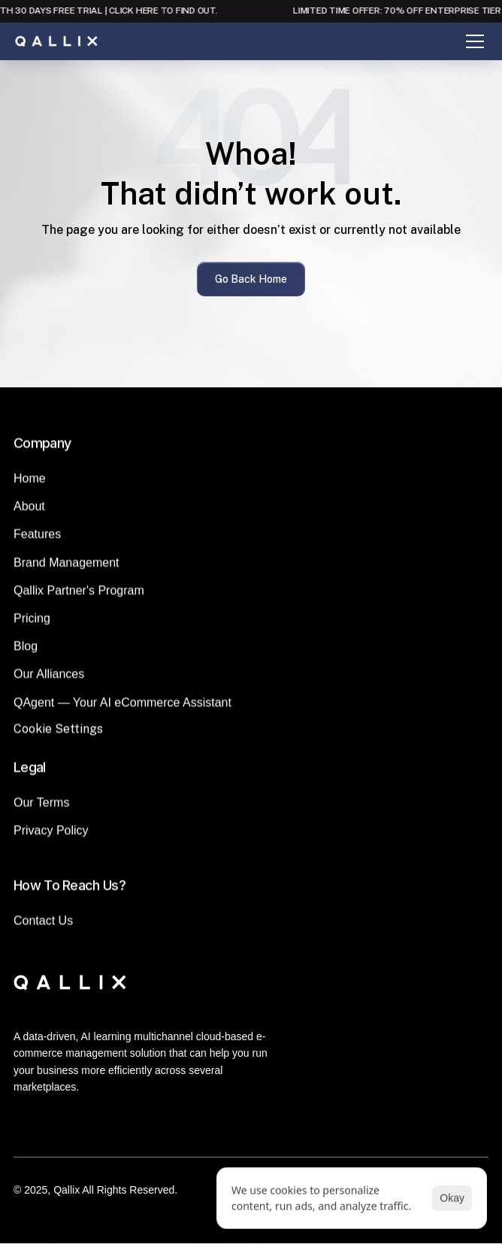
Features (37, 539)
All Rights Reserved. (129, 1190)
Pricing (32, 623)
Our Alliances (49, 679)
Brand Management (66, 568)
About (29, 511)
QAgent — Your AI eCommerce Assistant (122, 708)
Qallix (66, 1190)
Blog (26, 651)
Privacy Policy (51, 836)
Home (30, 484)
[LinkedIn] (233, 1130)
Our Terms (41, 808)
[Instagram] (269, 1130)
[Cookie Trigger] (58, 735)
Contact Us (43, 926)
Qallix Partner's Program (79, 596)
